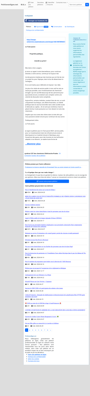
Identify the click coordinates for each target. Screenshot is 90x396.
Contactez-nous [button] (61, 2)
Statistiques (69, 51)
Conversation (56, 51)
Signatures (41, 51)
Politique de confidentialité (35, 55)
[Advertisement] (56, 24)
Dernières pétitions (40, 4)
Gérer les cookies (33, 384)
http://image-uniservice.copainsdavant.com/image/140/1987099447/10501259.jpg (46, 65)
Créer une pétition (31, 5)
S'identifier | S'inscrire (50, 4)
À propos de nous (33, 386)
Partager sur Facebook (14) (36, 45)
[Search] (76, 4)
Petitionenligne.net (9, 4)
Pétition (28, 51)
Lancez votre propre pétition (47, 206)
